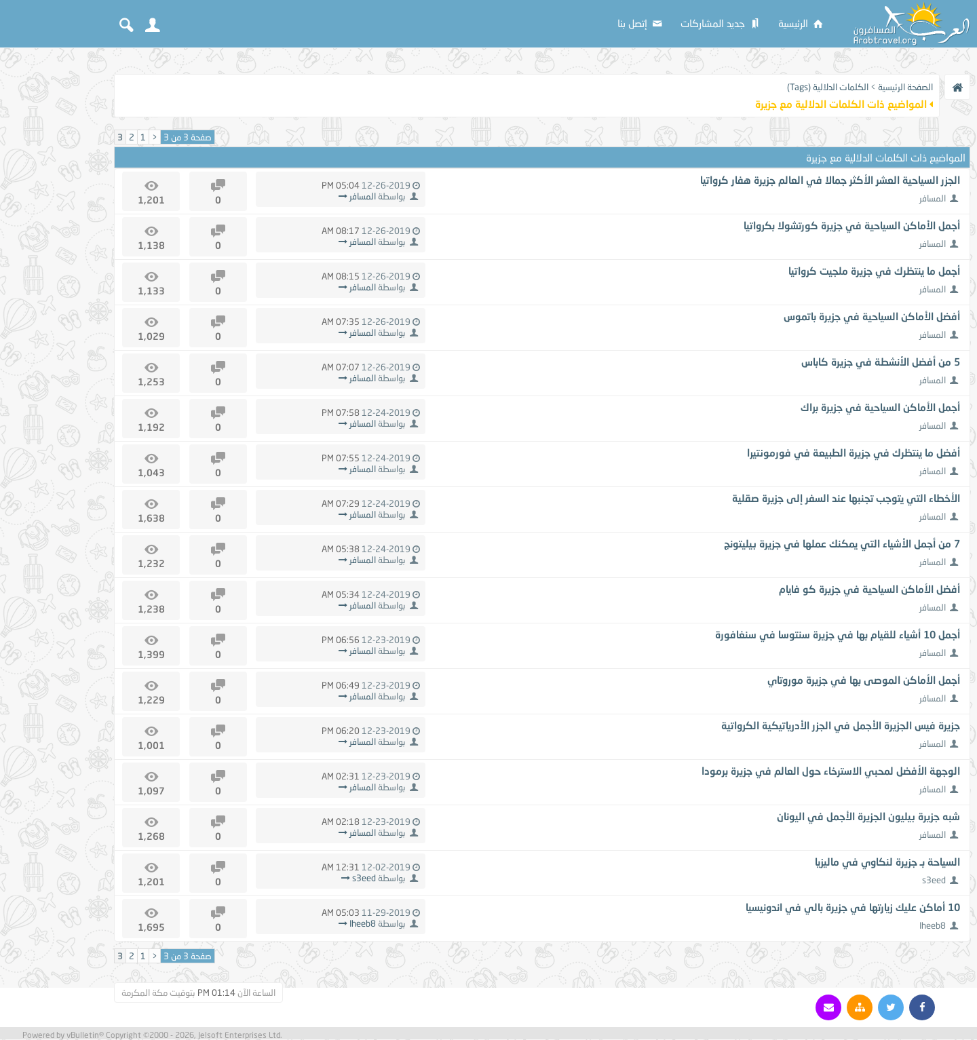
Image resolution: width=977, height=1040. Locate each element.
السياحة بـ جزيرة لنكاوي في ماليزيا (887, 861)
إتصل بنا (640, 23)
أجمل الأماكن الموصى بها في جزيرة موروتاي (863, 680)
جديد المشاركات (721, 23)
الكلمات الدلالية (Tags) (827, 86)
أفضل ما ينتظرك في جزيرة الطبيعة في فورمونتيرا (853, 452)
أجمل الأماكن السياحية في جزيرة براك (880, 407)
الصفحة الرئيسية (905, 86)
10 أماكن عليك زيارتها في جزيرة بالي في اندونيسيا (853, 907)
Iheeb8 (932, 925)
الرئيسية (801, 23)
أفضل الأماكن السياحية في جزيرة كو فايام (869, 589)
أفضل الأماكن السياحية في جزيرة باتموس (872, 316)
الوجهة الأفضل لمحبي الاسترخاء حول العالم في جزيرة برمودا (831, 771)
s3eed (934, 879)
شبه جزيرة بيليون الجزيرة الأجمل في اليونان (868, 816)
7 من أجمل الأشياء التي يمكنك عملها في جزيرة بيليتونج (842, 543)
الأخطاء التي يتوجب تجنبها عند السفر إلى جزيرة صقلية (846, 498)
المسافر (932, 198)
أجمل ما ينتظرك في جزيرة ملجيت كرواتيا (874, 271)
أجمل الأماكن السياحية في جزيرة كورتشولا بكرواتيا (852, 225)
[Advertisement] (54, 259)
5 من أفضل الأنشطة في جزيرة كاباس (880, 361)
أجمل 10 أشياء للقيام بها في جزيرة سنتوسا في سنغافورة (837, 634)
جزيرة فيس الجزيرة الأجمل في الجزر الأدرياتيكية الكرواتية (840, 725)
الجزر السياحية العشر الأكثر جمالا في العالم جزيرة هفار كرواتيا (830, 180)
